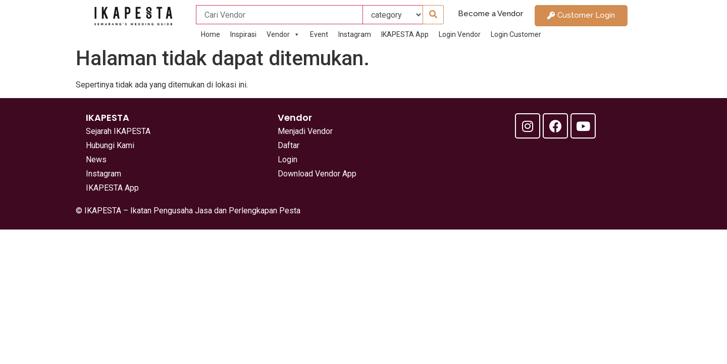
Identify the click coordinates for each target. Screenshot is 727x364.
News (96, 159)
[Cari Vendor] (279, 14)
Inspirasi (243, 34)
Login (287, 159)
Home (210, 34)
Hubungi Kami (110, 145)
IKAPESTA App (405, 34)
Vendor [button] (283, 34)
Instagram (354, 34)
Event (319, 34)
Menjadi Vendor (305, 131)
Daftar (288, 145)
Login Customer (516, 34)
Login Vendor (460, 34)
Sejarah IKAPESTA (118, 131)
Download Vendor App (317, 173)
